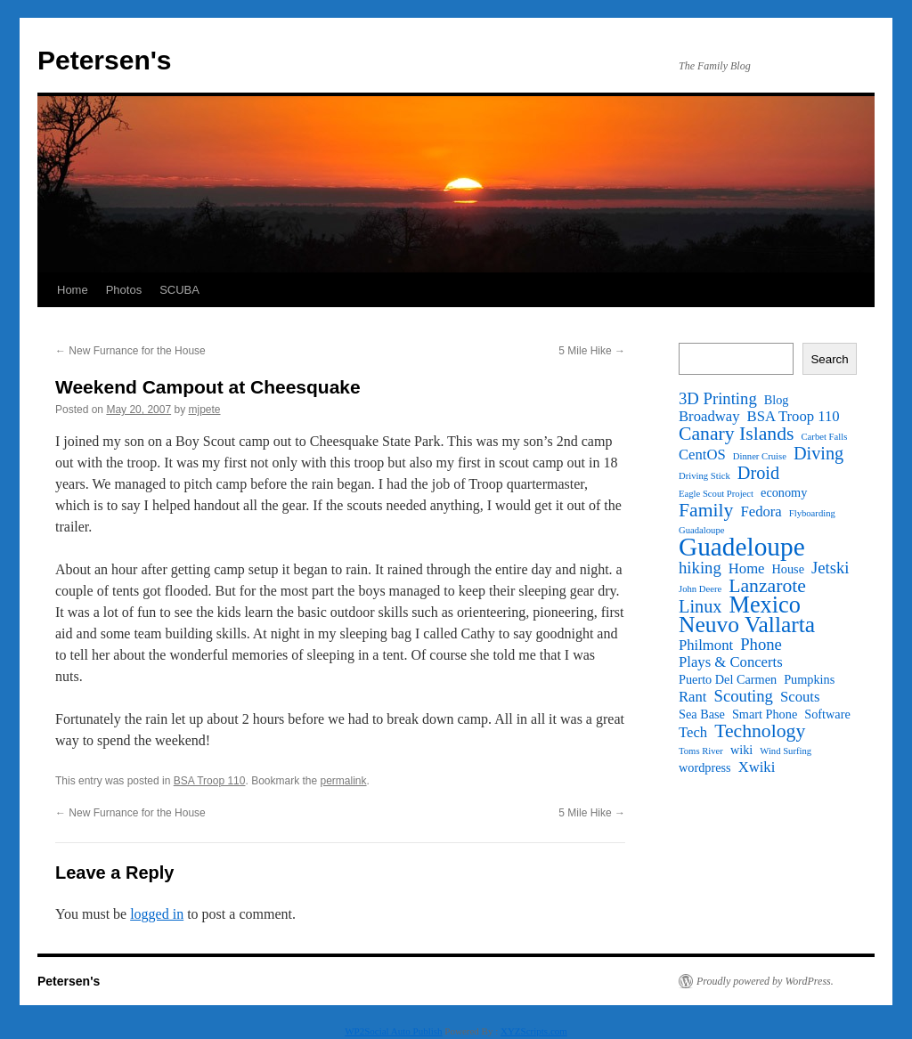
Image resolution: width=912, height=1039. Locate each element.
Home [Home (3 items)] (747, 569)
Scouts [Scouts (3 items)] (799, 697)
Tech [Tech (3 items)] (693, 733)
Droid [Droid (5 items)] (758, 473)
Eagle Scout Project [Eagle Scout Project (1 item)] (716, 494)
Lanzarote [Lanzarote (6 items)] (767, 586)
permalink (344, 781)
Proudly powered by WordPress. (765, 981)
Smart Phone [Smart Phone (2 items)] (764, 714)
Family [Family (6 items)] (706, 510)
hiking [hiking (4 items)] (700, 568)
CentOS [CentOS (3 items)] (702, 455)
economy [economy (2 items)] (784, 492)
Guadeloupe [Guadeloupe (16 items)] (742, 547)
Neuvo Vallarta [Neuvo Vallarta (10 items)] (747, 625)
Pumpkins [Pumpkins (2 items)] (809, 679)
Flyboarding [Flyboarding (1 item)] (812, 513)
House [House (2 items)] (788, 569)
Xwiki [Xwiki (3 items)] (757, 767)
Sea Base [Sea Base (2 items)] (702, 714)
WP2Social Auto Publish (393, 1031)
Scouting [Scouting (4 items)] (743, 696)
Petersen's (104, 60)
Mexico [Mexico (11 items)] (764, 605)
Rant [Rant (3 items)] (693, 697)
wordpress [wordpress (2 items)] (705, 767)
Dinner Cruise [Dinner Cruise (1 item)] (759, 456)
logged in (156, 913)
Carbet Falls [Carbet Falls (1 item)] (825, 437)
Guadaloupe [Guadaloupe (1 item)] (702, 530)
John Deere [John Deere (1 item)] (700, 589)
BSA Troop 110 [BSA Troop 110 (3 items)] (793, 417)
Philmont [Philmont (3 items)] (706, 645)
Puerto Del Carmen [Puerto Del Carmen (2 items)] (728, 679)
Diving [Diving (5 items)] (818, 453)
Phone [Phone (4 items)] (761, 645)
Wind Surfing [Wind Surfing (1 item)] (785, 751)
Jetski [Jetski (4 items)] (830, 568)
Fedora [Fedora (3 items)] (760, 512)
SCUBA (179, 289)
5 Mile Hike (591, 351)
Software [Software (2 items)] (827, 714)
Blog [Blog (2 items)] (776, 400)
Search (829, 359)
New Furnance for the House (130, 351)
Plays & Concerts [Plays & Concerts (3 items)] (731, 662)
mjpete (204, 409)
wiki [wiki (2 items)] (741, 750)
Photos (124, 289)
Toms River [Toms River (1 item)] (701, 751)
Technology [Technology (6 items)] (759, 731)
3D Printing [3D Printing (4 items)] (718, 399)
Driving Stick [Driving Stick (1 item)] (704, 476)
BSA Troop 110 (210, 781)
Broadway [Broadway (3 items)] (709, 417)
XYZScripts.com (534, 1031)
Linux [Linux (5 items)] (700, 606)
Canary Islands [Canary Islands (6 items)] (736, 434)
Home (72, 289)
